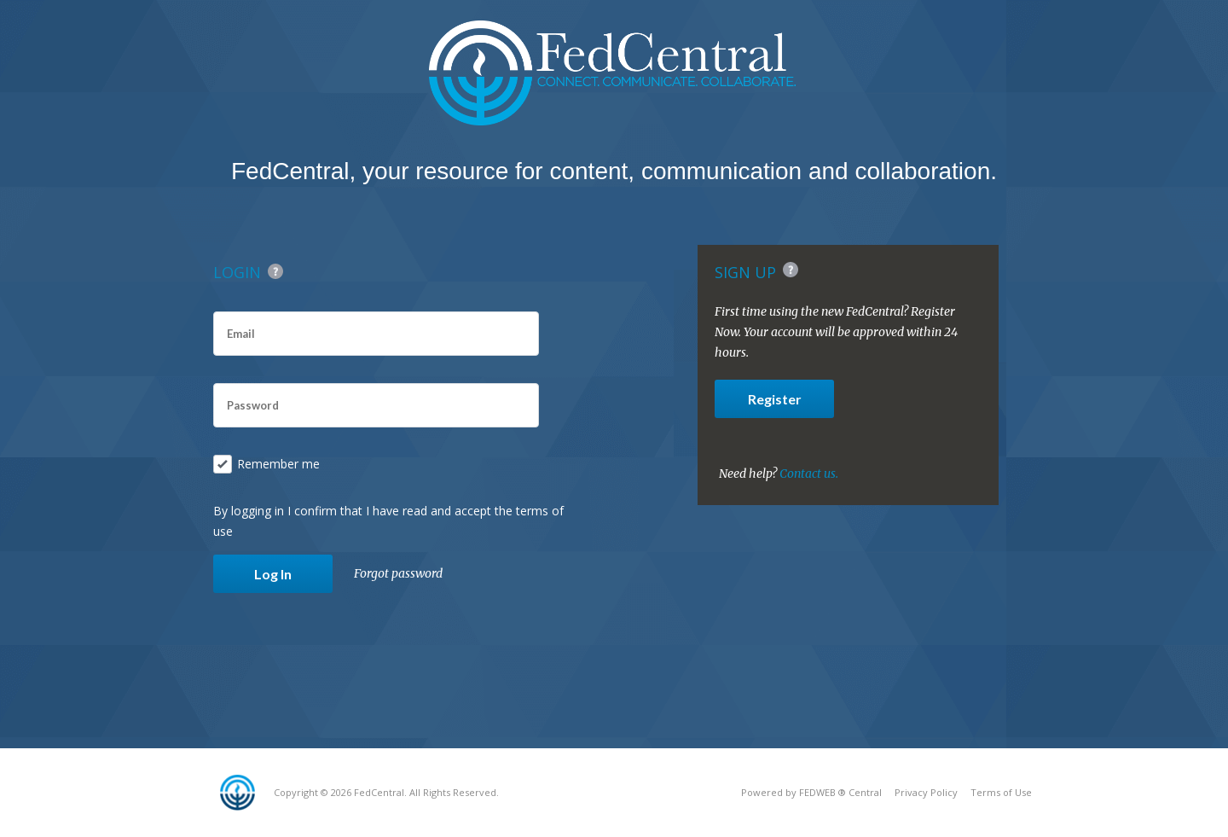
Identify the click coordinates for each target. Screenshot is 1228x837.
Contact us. (808, 473)
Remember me (266, 464)
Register (775, 399)
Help (275, 271)
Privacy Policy (926, 792)
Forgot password (398, 573)
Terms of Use (1001, 792)
